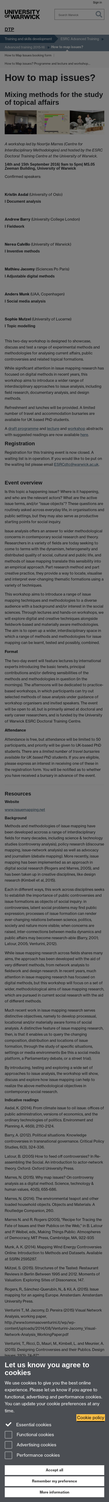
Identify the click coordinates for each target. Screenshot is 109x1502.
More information (54, 1492)
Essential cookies (28, 1424)
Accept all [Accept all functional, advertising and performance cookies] (54, 1470)
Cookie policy (90, 1417)
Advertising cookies (30, 1445)
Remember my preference (54, 1481)
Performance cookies (32, 1455)
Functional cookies (29, 1435)
